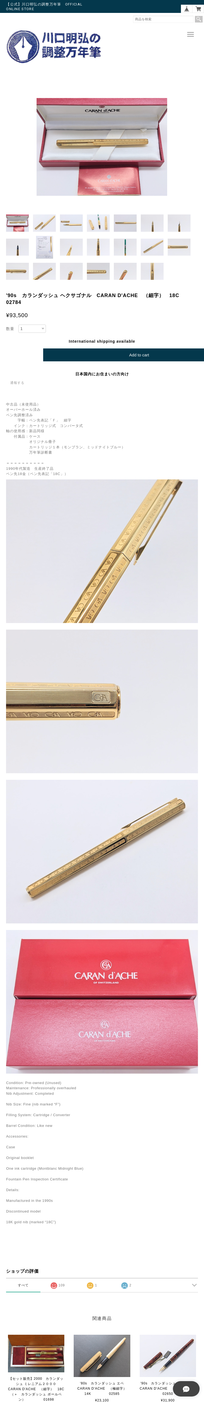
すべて (23, 1285)
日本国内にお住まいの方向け (102, 374)
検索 (199, 19)
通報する (17, 382)
